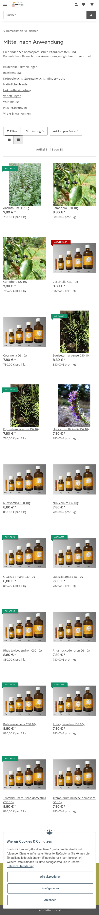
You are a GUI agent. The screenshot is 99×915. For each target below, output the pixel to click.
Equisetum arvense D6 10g (21, 429)
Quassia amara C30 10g (19, 577)
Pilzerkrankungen (15, 108)
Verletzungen (12, 96)
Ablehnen (50, 900)
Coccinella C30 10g (65, 282)
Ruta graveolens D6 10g (69, 724)
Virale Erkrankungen (17, 113)
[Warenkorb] (92, 4)
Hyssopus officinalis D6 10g (71, 429)
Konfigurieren (50, 888)
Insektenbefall (12, 73)
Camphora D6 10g (15, 282)
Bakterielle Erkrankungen (20, 67)
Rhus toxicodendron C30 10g (22, 650)
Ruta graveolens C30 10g (20, 724)
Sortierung (33, 131)
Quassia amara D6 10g (68, 577)
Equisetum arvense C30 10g (71, 355)
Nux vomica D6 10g (66, 503)
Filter (11, 131)
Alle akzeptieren (50, 876)
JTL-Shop (56, 910)
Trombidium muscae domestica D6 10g (74, 800)
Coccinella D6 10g (15, 355)
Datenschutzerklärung (20, 866)
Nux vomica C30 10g (17, 503)
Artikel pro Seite (64, 131)
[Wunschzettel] (83, 4)
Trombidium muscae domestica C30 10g (24, 800)
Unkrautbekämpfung (17, 90)
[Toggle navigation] (5, 2)
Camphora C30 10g (65, 208)
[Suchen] (45, 15)
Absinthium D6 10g (16, 208)
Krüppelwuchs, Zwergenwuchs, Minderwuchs (34, 78)
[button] (76, 4)
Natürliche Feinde (15, 84)
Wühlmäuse (11, 102)
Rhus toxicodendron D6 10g (71, 650)
